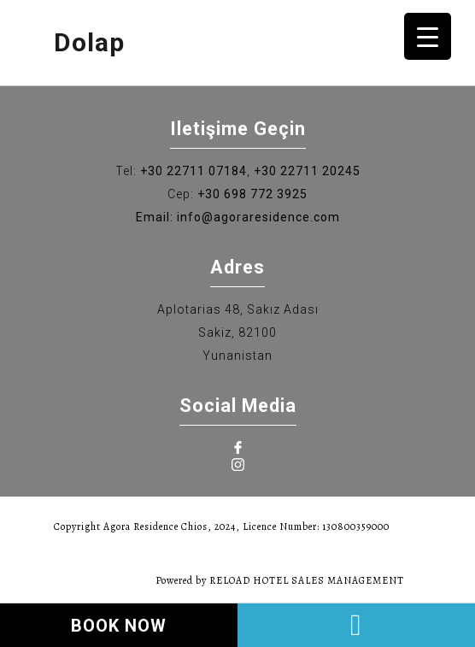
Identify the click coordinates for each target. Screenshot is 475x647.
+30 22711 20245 (307, 171)
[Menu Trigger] (427, 36)
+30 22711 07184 (193, 171)
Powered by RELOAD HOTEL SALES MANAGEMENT (279, 580)
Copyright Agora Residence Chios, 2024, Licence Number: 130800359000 (222, 526)
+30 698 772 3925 (252, 194)
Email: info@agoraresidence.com (238, 217)
